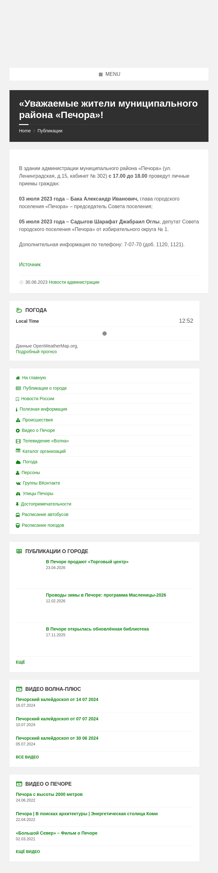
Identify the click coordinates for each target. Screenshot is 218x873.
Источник (30, 264)
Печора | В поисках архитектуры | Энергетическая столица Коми (87, 813)
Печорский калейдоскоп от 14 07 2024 (57, 699)
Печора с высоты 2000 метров (49, 794)
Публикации (49, 130)
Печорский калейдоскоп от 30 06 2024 (57, 738)
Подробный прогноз (36, 351)
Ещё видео (28, 852)
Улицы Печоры (34, 493)
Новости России (35, 398)
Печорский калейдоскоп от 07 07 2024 (57, 718)
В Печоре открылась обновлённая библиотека (97, 629)
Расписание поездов (40, 525)
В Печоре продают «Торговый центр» (87, 561)
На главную (31, 377)
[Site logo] (109, 55)
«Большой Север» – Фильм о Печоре (57, 833)
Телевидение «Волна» (42, 440)
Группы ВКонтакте (38, 483)
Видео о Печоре (35, 430)
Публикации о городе (41, 388)
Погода (26, 461)
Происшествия (34, 419)
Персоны (28, 472)
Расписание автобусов (42, 514)
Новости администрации (74, 282)
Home (25, 130)
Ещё (20, 662)
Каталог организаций (41, 451)
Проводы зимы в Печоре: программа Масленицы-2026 (106, 595)
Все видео (27, 757)
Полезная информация (41, 409)
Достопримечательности (43, 503)
